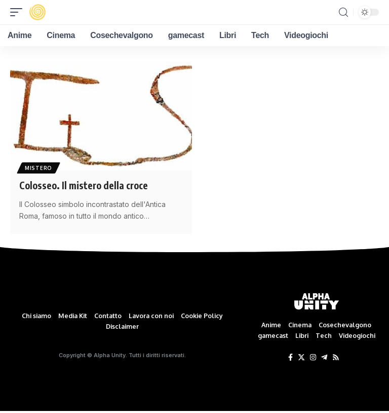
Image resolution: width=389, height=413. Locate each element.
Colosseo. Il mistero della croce (86, 185)
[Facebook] (290, 358)
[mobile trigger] (18, 12)
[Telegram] (324, 358)
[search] (343, 12)
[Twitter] (301, 358)
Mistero (39, 167)
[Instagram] (313, 358)
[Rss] (336, 358)
